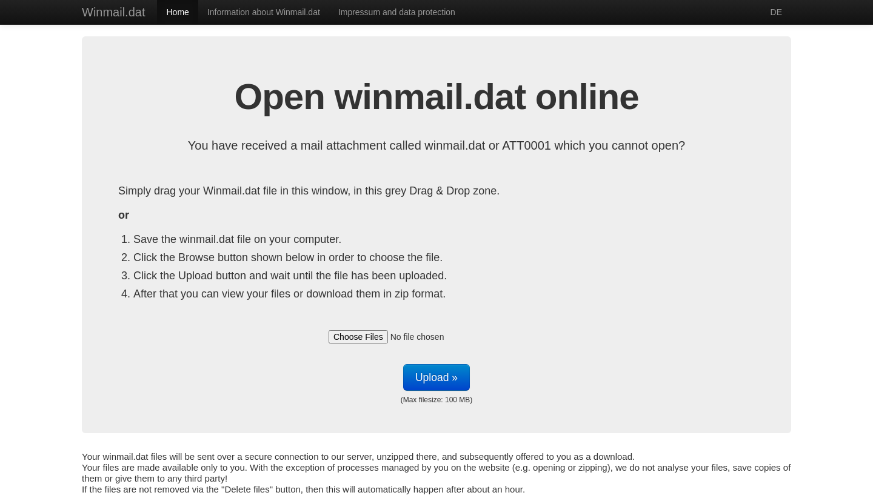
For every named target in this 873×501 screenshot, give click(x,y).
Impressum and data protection (396, 12)
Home (177, 12)
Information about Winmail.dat (263, 12)
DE (776, 12)
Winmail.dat (113, 12)
